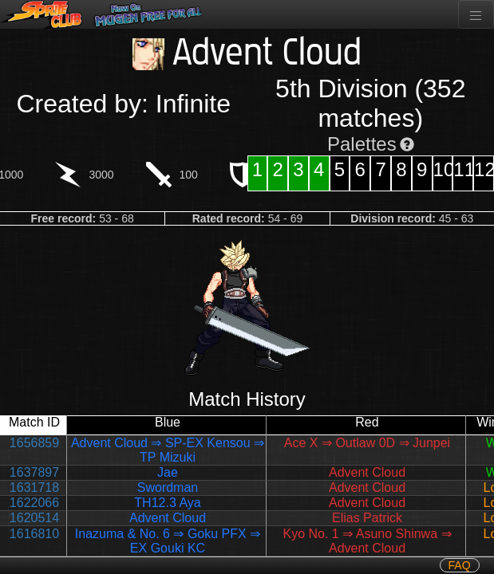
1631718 (34, 487)
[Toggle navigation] (476, 14)
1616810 (34, 534)
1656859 (34, 443)
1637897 (34, 472)
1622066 (34, 502)
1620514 (34, 518)
